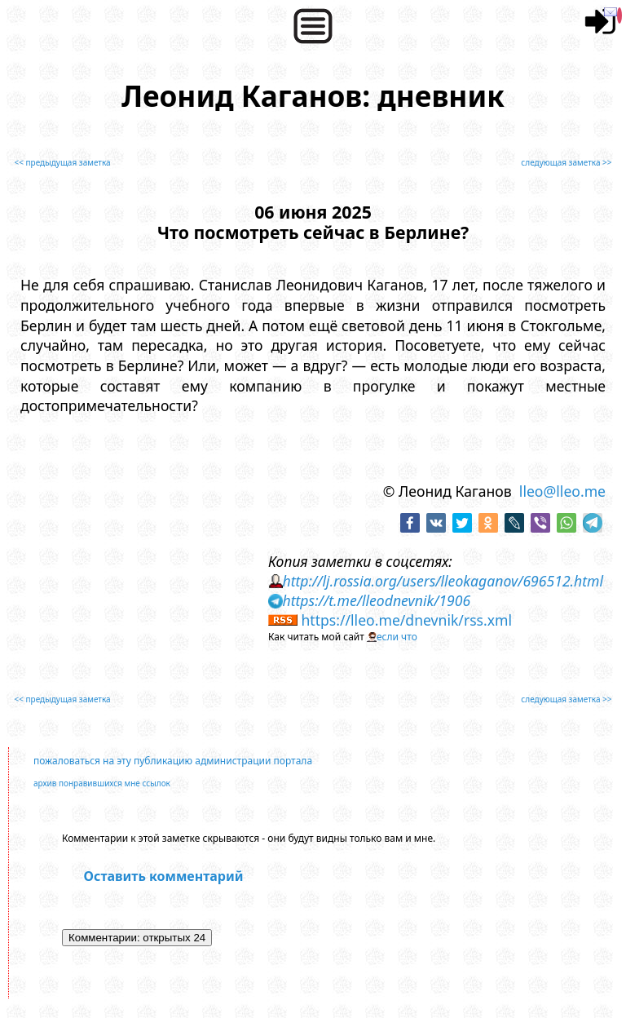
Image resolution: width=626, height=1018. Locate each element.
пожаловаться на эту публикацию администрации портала (172, 761)
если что (397, 637)
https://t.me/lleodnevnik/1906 (376, 600)
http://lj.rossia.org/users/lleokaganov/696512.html (442, 581)
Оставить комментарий (164, 876)
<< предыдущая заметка (62, 162)
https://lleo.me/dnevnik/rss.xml (406, 620)
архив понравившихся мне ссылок (101, 783)
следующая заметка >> (566, 162)
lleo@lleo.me (562, 491)
